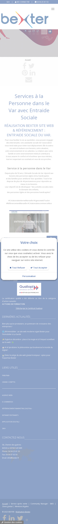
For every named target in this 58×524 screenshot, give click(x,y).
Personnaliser (29, 276)
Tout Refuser (17, 267)
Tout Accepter (38, 267)
